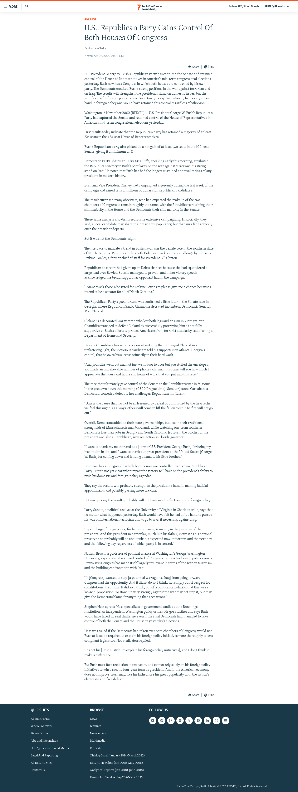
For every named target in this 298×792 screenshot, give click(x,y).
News (93, 718)
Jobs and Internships (44, 740)
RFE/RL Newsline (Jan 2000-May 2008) (116, 763)
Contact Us (38, 770)
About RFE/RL (40, 718)
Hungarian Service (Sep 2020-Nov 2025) (117, 777)
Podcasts (95, 748)
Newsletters (98, 733)
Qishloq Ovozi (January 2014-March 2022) (117, 755)
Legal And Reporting (44, 755)
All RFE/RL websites (277, 6)
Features (95, 726)
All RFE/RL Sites (41, 763)
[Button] (193, 67)
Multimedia (97, 740)
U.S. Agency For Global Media (50, 748)
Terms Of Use (39, 733)
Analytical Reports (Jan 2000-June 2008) (117, 770)
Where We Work (41, 726)
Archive (90, 19)
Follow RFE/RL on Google (244, 6)
